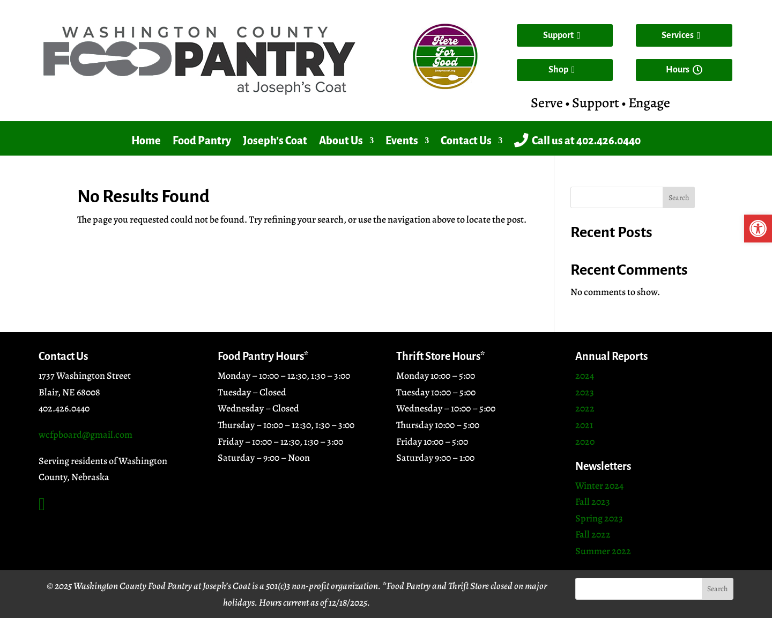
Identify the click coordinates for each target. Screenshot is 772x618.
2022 (585, 408)
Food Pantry (202, 140)
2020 (585, 441)
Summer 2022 (603, 551)
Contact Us (466, 140)
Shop (558, 70)
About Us (341, 140)
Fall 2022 (593, 534)
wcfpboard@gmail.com (85, 434)
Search (679, 198)
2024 (584, 375)
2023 (584, 392)
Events (401, 140)
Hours (677, 70)
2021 (584, 424)
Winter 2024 (599, 485)
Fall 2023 (592, 501)
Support (558, 35)
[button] (758, 228)
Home (146, 140)
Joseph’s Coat (275, 140)
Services (678, 35)
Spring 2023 (599, 518)
